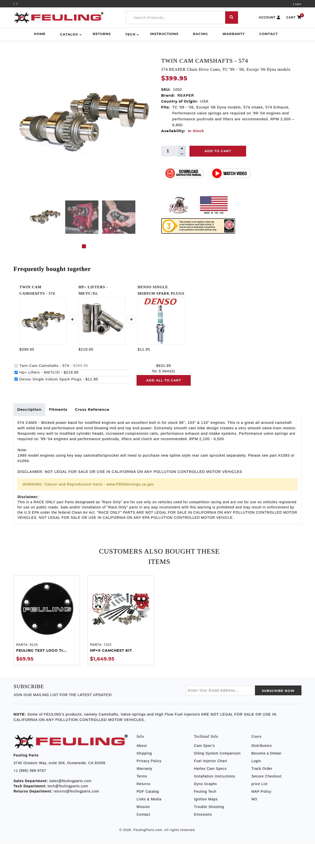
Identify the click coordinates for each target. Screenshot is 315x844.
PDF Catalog (148, 792)
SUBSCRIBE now (278, 691)
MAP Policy (261, 792)
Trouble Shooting (209, 807)
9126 (34, 645)
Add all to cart (163, 380)
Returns (102, 34)
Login (297, 4)
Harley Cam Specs (210, 769)
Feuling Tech (205, 792)
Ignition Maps (206, 799)
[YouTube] (15, 4)
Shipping (144, 753)
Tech (130, 34)
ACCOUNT (270, 17)
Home (40, 34)
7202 (108, 645)
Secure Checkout (267, 776)
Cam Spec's (204, 746)
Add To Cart (218, 151)
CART (293, 17)
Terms (142, 776)
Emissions (203, 815)
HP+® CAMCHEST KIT (111, 651)
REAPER (185, 95)
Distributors (262, 746)
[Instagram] (17, 4)
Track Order (262, 769)
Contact (268, 34)
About (142, 746)
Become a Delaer (267, 753)
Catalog (69, 34)
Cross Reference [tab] (93, 410)
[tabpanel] (45, 217)
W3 (254, 799)
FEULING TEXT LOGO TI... (41, 651)
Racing (200, 34)
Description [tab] (29, 410)
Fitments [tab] (59, 410)
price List (260, 784)
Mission (143, 807)
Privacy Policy (149, 761)
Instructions (164, 34)
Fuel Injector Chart (210, 761)
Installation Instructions (214, 776)
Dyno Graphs (205, 784)
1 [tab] (84, 246)
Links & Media (149, 799)
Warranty (233, 34)
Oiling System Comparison (217, 753)
